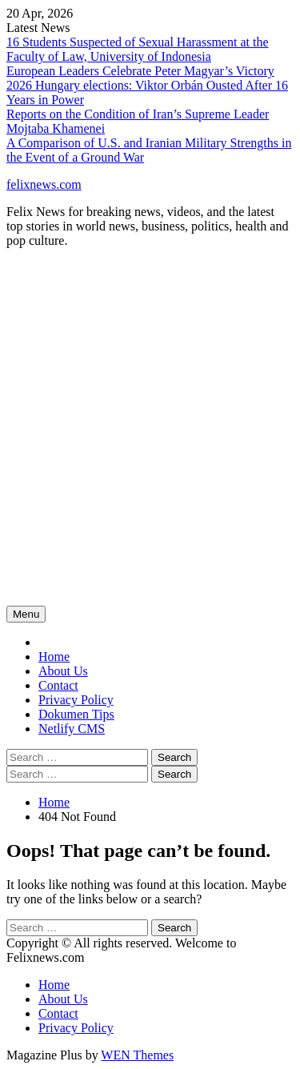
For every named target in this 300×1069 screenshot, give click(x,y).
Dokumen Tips (76, 714)
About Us (63, 671)
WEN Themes (137, 1055)
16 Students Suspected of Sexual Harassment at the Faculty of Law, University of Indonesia (137, 49)
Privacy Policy (76, 700)
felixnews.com (44, 184)
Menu (26, 614)
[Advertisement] (150, 440)
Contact (58, 685)
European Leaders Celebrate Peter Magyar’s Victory (140, 71)
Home (54, 656)
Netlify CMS (71, 728)
